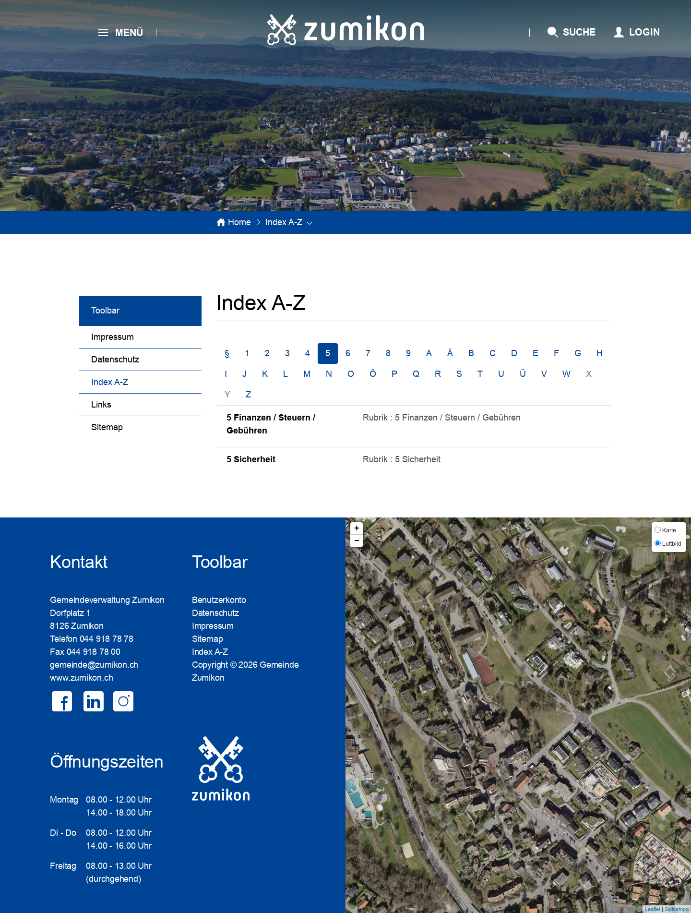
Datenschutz (115, 359)
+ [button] (356, 528)
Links (101, 404)
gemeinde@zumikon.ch (94, 665)
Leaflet (652, 909)
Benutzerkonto (219, 600)
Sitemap (107, 427)
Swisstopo (677, 909)
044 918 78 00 (93, 652)
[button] (283, 222)
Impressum (112, 337)
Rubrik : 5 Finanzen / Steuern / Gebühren (442, 417)
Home (239, 222)
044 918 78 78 (106, 639)
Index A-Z (134, 381)
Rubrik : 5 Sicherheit (402, 459)
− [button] (356, 541)
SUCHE (579, 32)
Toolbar (105, 310)
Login (644, 32)
